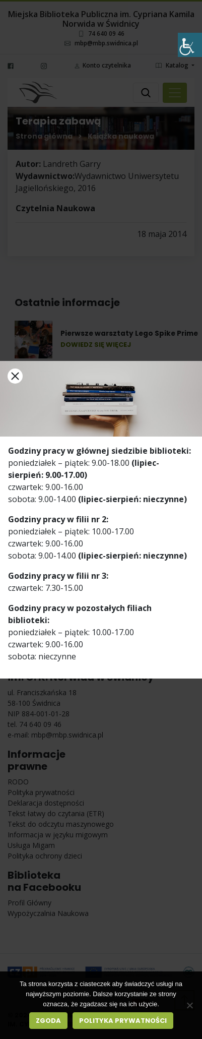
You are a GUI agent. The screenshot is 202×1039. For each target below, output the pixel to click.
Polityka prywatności (123, 1020)
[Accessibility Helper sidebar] (190, 45)
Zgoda (48, 1020)
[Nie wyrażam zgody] (189, 1005)
